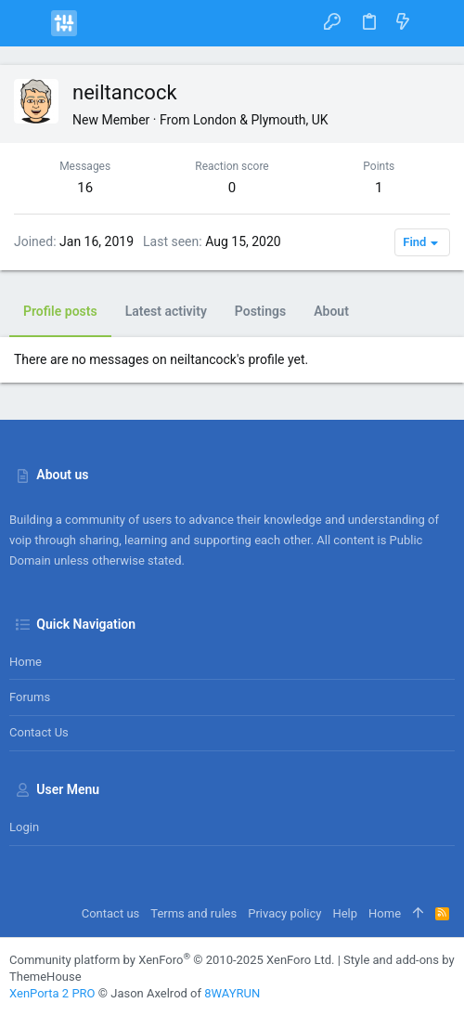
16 (85, 187)
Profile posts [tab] (60, 311)
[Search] (437, 22)
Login (24, 827)
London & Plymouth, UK (261, 119)
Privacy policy (284, 913)
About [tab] (331, 311)
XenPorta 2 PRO (52, 993)
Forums (29, 697)
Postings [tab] (260, 311)
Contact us (39, 732)
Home (25, 662)
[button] (27, 23)
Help (344, 913)
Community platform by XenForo (171, 960)
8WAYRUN (232, 993)
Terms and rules (193, 913)
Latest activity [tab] (166, 311)
